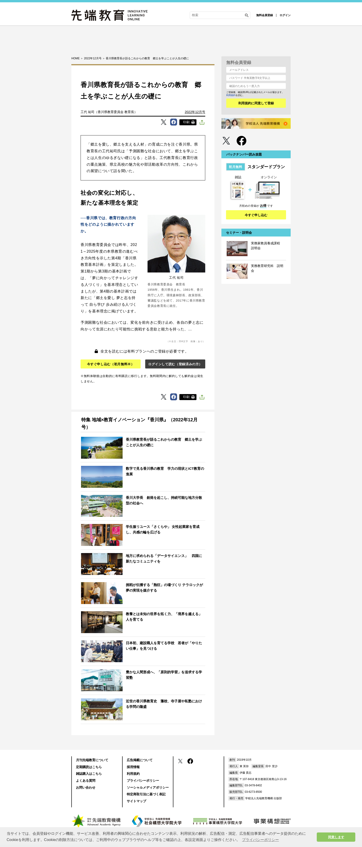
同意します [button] (336, 837)
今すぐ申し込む (256, 215)
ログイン (285, 15)
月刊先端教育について (92, 760)
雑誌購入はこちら (89, 773)
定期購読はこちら (89, 767)
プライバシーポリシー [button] (260, 840)
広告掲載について (140, 760)
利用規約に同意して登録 (256, 103)
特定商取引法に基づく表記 (146, 794)
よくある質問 (85, 780)
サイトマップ (136, 801)
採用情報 (133, 767)
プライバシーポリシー (143, 780)
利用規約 (230, 95)
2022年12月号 (195, 112)
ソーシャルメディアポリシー (148, 787)
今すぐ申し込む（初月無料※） (110, 364)
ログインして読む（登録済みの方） (175, 364)
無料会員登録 (264, 15)
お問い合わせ (85, 787)
